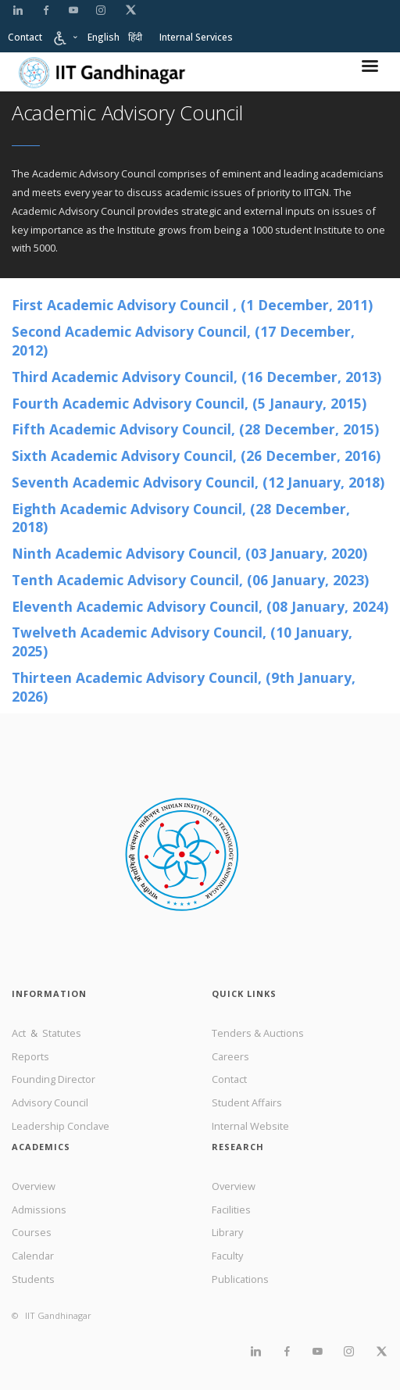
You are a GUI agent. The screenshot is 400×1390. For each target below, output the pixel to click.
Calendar (33, 1256)
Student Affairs (247, 1102)
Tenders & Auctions (258, 1033)
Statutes (61, 1033)
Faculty (227, 1256)
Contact (25, 37)
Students (33, 1279)
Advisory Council (50, 1102)
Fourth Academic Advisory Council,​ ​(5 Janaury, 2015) (189, 403)
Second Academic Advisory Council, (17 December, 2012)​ (183, 340)
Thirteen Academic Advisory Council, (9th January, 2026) (183, 687)
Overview (33, 1186)
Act (20, 1033)
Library (227, 1232)
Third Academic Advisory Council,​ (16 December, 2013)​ (196, 376)
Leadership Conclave (60, 1126)
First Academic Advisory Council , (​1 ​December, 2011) (192, 304)
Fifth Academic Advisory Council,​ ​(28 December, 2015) (195, 429)
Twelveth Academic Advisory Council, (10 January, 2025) (182, 641)
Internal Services (196, 37)
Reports (30, 1056)
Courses (32, 1232)
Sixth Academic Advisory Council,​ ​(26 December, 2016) (196, 455)
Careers (230, 1056)
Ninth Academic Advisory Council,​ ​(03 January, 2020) (189, 553)
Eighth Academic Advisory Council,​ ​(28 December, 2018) (181, 518)
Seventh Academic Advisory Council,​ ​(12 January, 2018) (198, 482)
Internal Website (250, 1126)
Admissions (39, 1209)
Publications (240, 1279)
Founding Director (53, 1079)
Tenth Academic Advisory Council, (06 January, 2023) (190, 579)
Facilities (231, 1209)
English (104, 37)
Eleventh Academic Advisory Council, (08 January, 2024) (200, 606)
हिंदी (135, 37)
